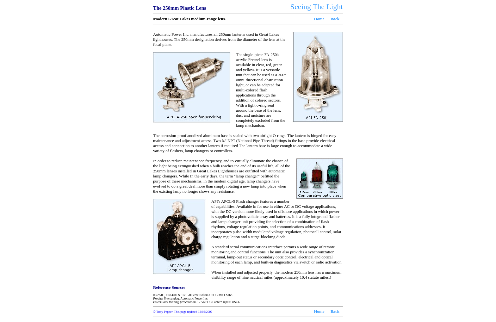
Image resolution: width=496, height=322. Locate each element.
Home (319, 18)
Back (335, 18)
